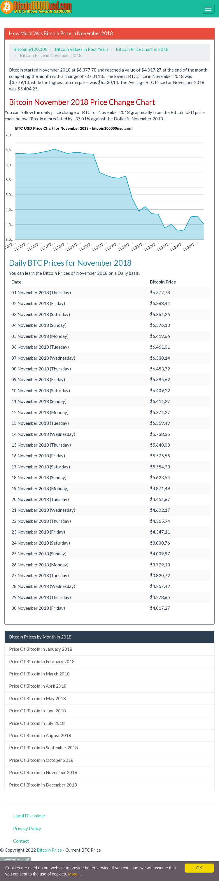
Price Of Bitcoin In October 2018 (41, 760)
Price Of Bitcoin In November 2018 (43, 772)
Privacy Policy (27, 828)
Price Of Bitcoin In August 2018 (40, 735)
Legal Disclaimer (29, 815)
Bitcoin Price (49, 850)
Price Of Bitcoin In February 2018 (42, 661)
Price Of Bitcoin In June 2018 (37, 710)
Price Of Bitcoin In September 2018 (43, 747)
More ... (75, 874)
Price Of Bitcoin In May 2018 (37, 698)
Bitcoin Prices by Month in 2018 (40, 636)
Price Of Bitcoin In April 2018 (37, 686)
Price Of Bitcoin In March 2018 (39, 673)
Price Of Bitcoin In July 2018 (37, 723)
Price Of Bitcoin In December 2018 (43, 784)
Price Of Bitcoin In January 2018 (40, 649)
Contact (21, 840)
